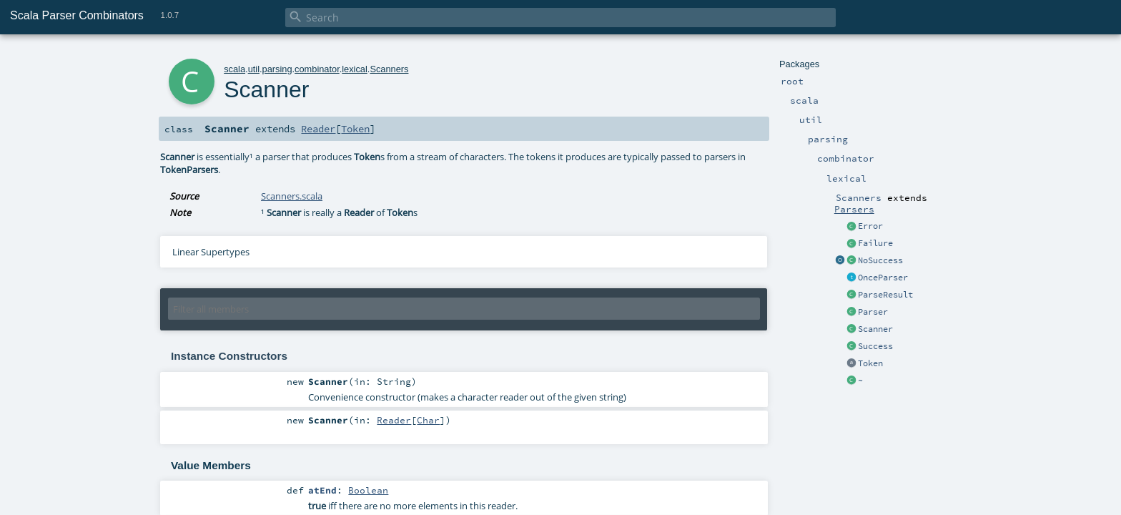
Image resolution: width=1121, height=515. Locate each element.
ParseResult (885, 295)
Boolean (368, 490)
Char (428, 420)
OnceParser (883, 278)
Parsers (854, 209)
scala (234, 69)
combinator (317, 69)
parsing (277, 69)
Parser (873, 312)
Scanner (875, 329)
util (254, 69)
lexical (354, 69)
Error (870, 226)
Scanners (389, 69)
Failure (875, 243)
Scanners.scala (291, 196)
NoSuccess (880, 260)
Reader (318, 128)
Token (870, 363)
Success (875, 346)
